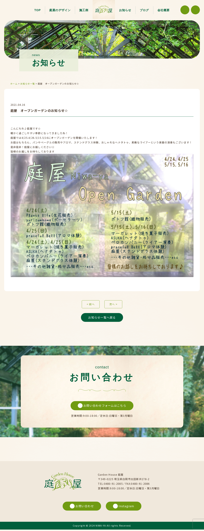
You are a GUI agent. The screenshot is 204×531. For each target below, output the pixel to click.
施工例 (83, 10)
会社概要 (163, 10)
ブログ (144, 10)
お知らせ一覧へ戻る (102, 318)
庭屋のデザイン (60, 10)
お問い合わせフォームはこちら (102, 406)
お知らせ (125, 10)
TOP (37, 10)
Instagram (124, 507)
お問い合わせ (81, 507)
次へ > (113, 305)
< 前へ (91, 305)
